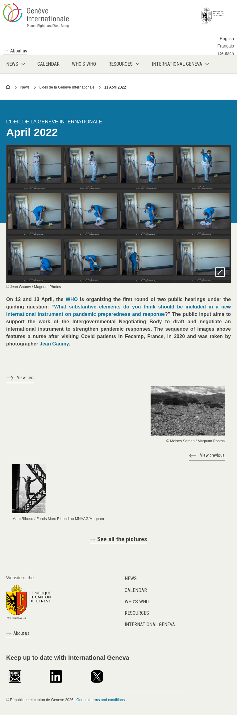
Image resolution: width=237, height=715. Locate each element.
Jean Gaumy (54, 343)
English (227, 38)
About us (18, 51)
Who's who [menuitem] (84, 64)
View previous (212, 455)
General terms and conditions (100, 700)
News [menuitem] (12, 64)
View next (25, 377)
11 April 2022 (115, 87)
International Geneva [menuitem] (177, 64)
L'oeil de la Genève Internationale (67, 87)
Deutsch (226, 53)
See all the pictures (122, 539)
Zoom (220, 272)
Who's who (137, 602)
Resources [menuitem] (120, 64)
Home (8, 87)
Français (225, 45)
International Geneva (150, 624)
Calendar (136, 590)
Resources (137, 613)
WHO (72, 299)
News (25, 87)
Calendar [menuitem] (48, 64)
